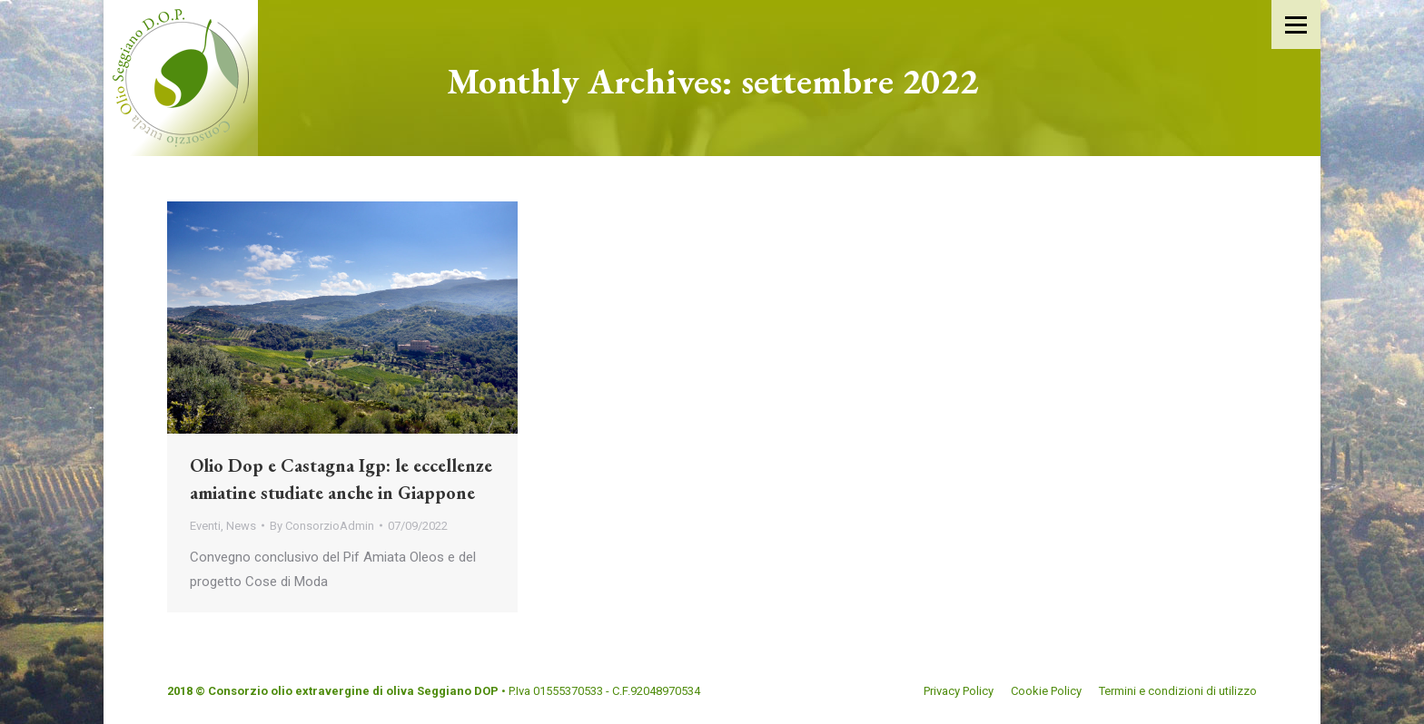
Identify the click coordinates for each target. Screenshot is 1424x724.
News (241, 526)
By (322, 526)
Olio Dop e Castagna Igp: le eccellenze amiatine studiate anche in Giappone (341, 479)
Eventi (205, 526)
